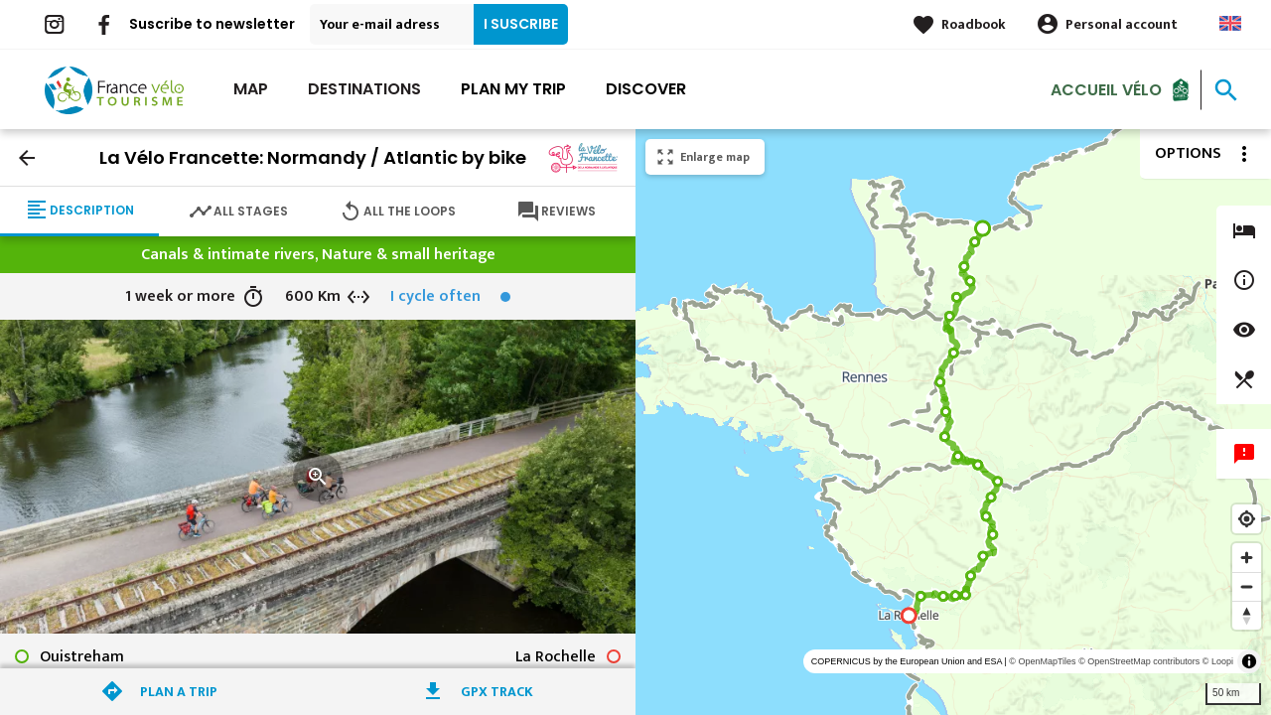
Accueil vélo (1106, 88)
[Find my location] (1246, 518)
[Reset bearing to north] (1246, 615)
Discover (646, 88)
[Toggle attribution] (1249, 661)
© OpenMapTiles (1042, 661)
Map (250, 88)
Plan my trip (513, 88)
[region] (953, 422)
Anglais (1230, 23)
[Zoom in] (1246, 557)
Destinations (364, 88)
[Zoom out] (1246, 586)
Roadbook (973, 24)
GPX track (497, 691)
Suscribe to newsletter (212, 24)
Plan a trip (178, 691)
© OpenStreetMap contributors (1139, 661)
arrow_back (27, 158)
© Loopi (1217, 661)
